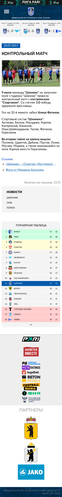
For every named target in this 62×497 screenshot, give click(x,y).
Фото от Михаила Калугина (25, 170)
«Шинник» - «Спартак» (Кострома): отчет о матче (32, 164)
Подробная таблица (31, 324)
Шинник (12, 198)
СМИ (9, 203)
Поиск (11, 208)
